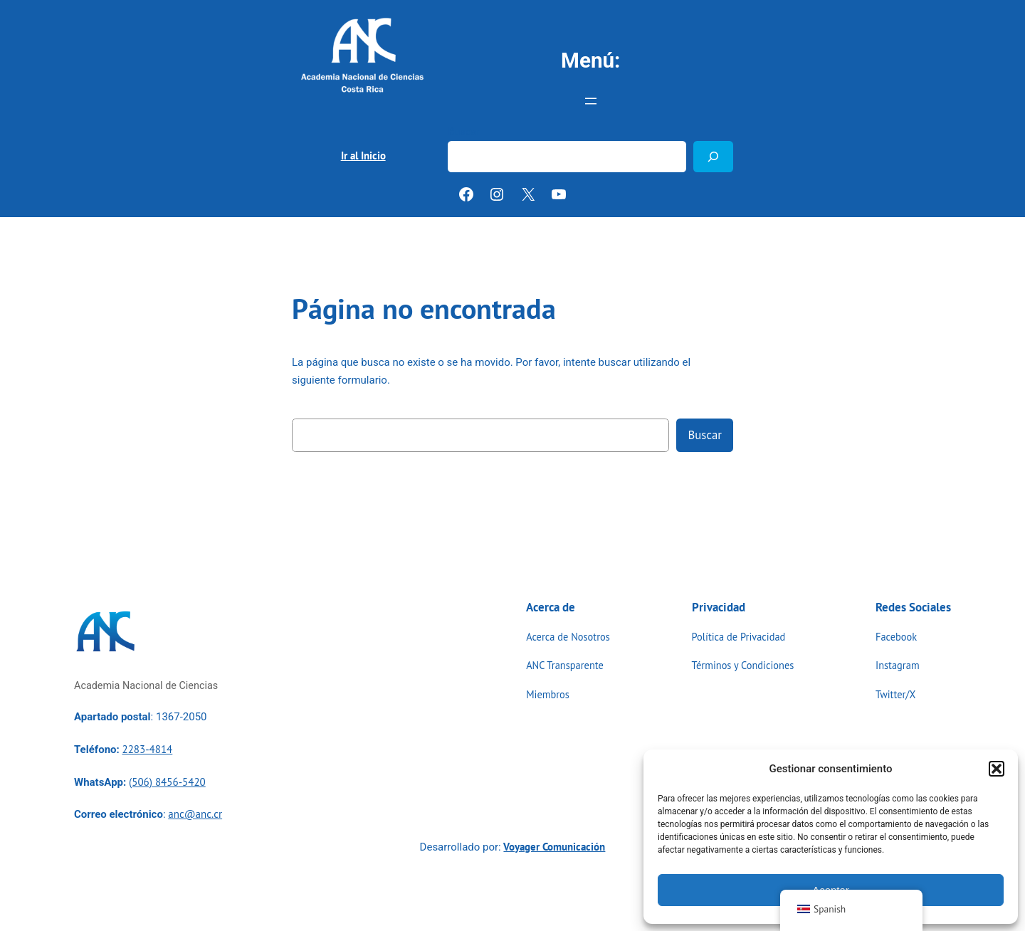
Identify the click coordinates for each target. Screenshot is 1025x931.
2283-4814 (147, 749)
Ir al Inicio (363, 155)
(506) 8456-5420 (167, 782)
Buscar (464, 132)
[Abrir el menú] (590, 101)
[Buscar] (713, 156)
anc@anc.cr (195, 814)
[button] (996, 769)
